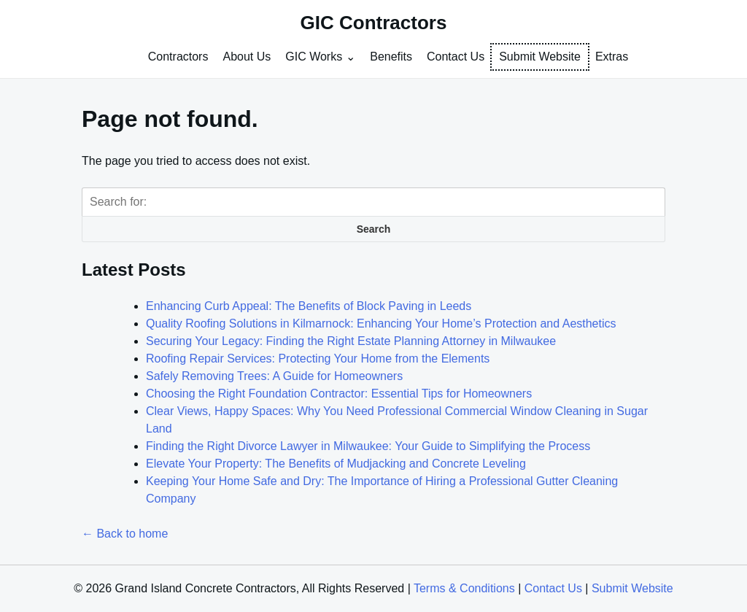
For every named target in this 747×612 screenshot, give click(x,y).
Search (374, 229)
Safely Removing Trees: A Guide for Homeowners (274, 376)
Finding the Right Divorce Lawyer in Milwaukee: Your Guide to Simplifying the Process (368, 446)
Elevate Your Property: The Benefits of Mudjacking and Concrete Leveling (336, 463)
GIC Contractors (374, 23)
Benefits (391, 56)
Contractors (178, 56)
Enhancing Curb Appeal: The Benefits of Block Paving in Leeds (308, 306)
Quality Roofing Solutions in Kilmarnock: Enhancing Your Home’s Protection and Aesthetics (381, 323)
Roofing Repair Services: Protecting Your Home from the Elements (317, 358)
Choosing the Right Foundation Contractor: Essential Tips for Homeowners (339, 393)
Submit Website (540, 56)
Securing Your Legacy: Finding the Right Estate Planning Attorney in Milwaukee (351, 341)
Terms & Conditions (464, 588)
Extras (611, 56)
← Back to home (125, 533)
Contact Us (455, 56)
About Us (246, 56)
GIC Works (313, 56)
